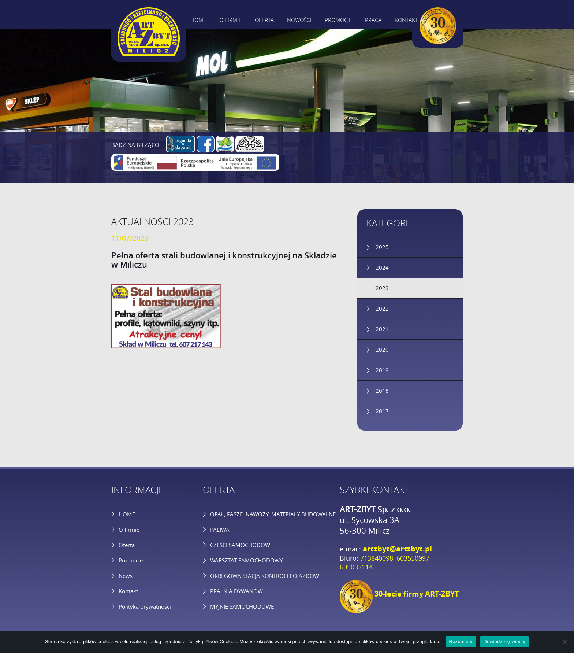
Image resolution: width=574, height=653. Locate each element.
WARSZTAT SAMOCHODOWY (246, 560)
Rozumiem (461, 641)
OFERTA (219, 490)
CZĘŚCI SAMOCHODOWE (241, 545)
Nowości (299, 19)
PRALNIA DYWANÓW (236, 591)
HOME (127, 514)
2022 (382, 308)
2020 (382, 349)
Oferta (264, 19)
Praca (373, 19)
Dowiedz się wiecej (504, 641)
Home (198, 19)
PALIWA (220, 529)
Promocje (338, 19)
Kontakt (406, 19)
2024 (382, 267)
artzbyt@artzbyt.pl (397, 549)
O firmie (230, 19)
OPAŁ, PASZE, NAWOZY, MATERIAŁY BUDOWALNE (273, 514)
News (126, 575)
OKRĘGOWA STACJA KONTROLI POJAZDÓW (264, 575)
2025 (382, 247)
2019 (382, 370)
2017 (382, 411)
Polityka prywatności (145, 606)
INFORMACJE (137, 490)
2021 (382, 329)
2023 (382, 288)
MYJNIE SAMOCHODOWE (242, 606)
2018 (382, 390)
